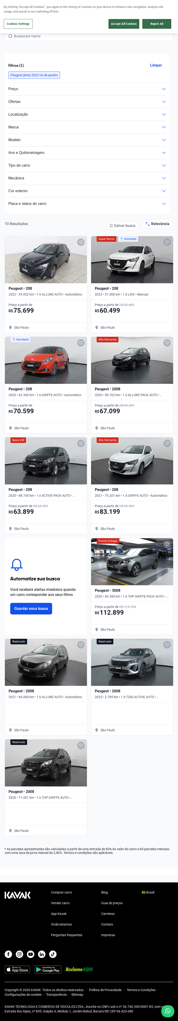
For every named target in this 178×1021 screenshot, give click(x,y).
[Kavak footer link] (18, 914)
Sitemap (77, 994)
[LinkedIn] (41, 954)
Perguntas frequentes (66, 935)
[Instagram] (19, 954)
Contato (107, 924)
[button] (34, 75)
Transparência (56, 994)
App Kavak (59, 914)
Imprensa (108, 935)
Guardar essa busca (31, 608)
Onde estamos (61, 924)
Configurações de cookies (23, 994)
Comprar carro (61, 892)
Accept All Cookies (124, 23)
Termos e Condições (141, 990)
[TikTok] (53, 954)
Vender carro (60, 903)
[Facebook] (8, 954)
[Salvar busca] (122, 225)
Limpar (156, 65)
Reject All (156, 23)
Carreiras (107, 914)
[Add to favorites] (81, 242)
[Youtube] (30, 954)
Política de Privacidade (105, 990)
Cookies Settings (18, 23)
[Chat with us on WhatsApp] (168, 1011)
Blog (104, 892)
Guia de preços (112, 903)
